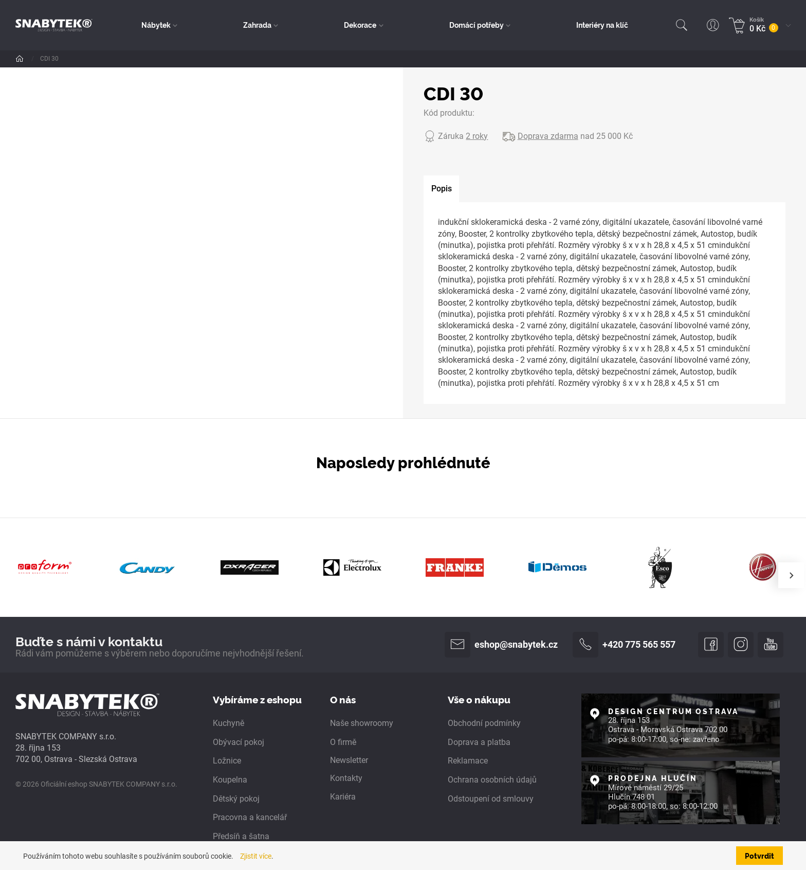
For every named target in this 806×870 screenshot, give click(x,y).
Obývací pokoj (238, 742)
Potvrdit (759, 855)
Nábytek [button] (156, 25)
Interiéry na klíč (602, 25)
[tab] (441, 189)
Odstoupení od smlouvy (491, 799)
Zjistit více (255, 856)
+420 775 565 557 (624, 645)
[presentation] (791, 575)
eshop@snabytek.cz (501, 645)
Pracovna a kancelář (250, 817)
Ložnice (227, 761)
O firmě (343, 742)
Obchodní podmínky (484, 723)
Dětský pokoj (236, 799)
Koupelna (230, 780)
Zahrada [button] (257, 25)
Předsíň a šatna (241, 836)
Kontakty (346, 778)
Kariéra (343, 797)
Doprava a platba (479, 742)
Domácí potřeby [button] (476, 25)
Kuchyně (228, 723)
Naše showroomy (361, 723)
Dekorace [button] (360, 25)
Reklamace (468, 761)
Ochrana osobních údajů (492, 780)
